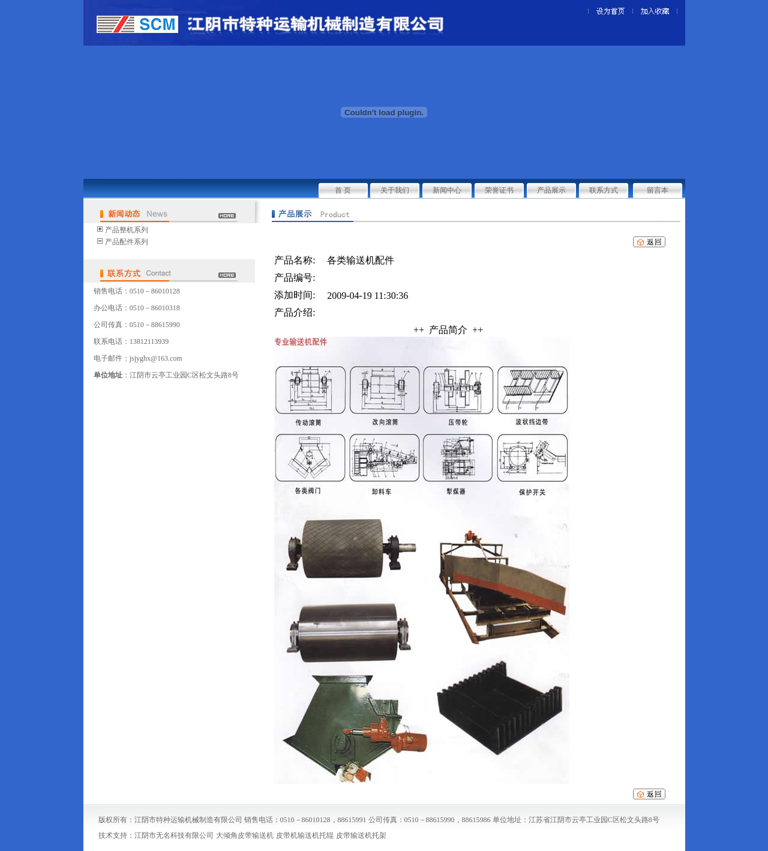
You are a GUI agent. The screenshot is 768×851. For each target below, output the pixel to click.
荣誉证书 (499, 190)
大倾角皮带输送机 (245, 835)
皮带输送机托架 (361, 835)
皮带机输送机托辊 (305, 835)
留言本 (657, 190)
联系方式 (603, 190)
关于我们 (394, 190)
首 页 (343, 190)
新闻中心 (447, 190)
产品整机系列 (126, 230)
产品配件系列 (126, 242)
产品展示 (551, 190)
